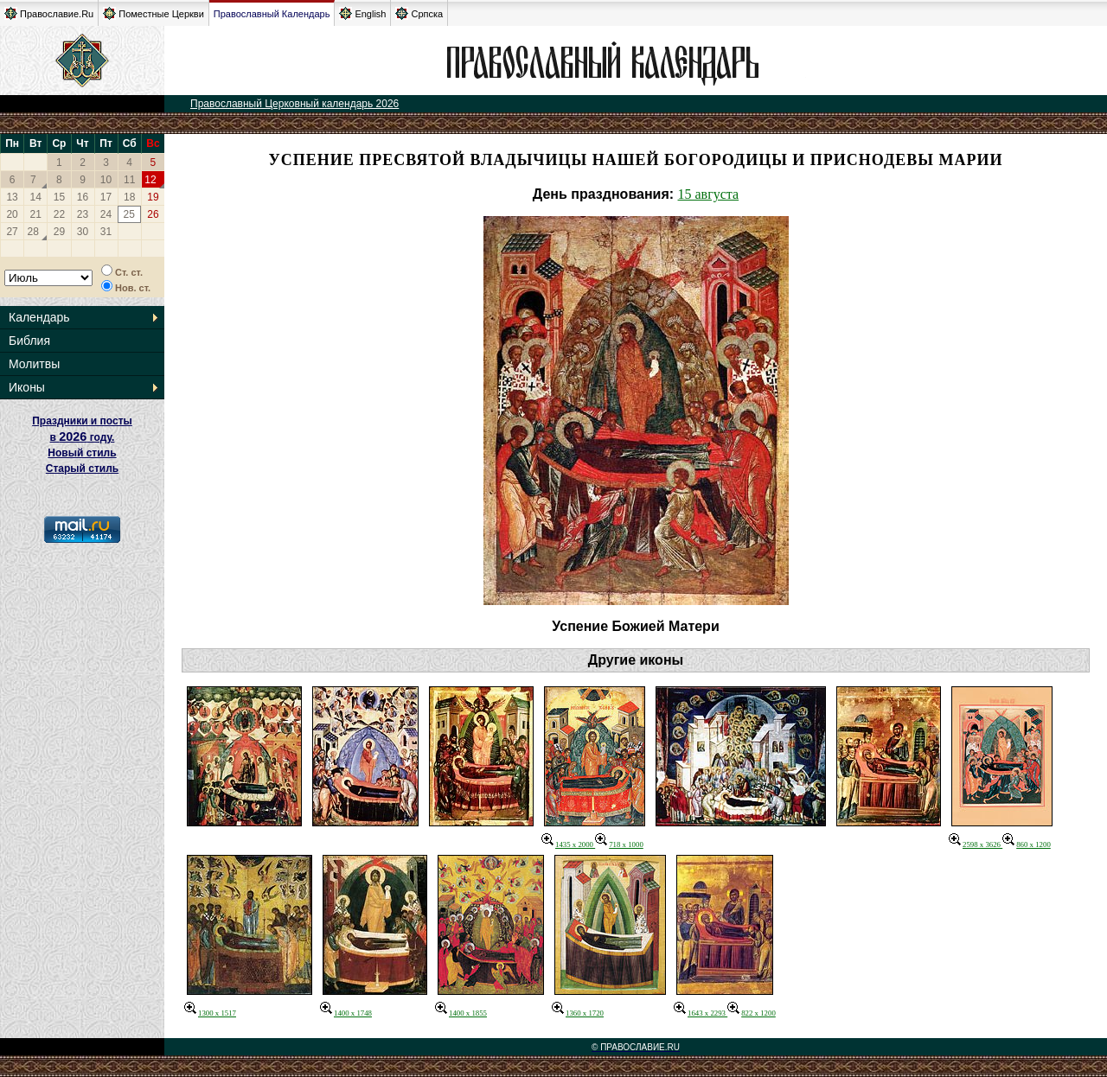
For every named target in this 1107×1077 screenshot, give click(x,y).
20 (11, 214)
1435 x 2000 (568, 844)
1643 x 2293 (700, 1013)
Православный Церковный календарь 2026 (294, 104)
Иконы (27, 387)
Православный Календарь (272, 14)
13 (11, 197)
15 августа (708, 194)
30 (82, 232)
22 (59, 214)
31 (106, 232)
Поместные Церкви (153, 13)
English (362, 13)
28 (33, 232)
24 (106, 214)
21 (36, 214)
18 (129, 197)
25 (128, 214)
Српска (419, 13)
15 (59, 197)
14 (36, 197)
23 (82, 214)
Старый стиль (82, 468)
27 (11, 232)
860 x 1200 (1026, 844)
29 (59, 232)
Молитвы (34, 364)
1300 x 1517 (210, 1013)
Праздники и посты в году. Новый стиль (82, 437)
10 (106, 180)
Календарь (39, 317)
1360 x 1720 (578, 1013)
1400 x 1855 (461, 1013)
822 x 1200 (751, 1013)
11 (129, 180)
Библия (29, 340)
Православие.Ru (48, 13)
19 (152, 197)
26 (152, 214)
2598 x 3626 (975, 844)
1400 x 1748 (346, 1013)
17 (106, 197)
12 (150, 180)
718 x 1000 (619, 844)
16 (82, 197)
